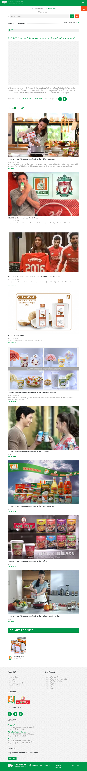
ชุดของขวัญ (49, 691)
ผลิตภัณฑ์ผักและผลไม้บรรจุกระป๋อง (56, 679)
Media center (72, 22)
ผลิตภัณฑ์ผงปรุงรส (51, 687)
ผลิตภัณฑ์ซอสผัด (51, 683)
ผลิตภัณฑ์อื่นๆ (50, 689)
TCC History (12, 679)
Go (72, 16)
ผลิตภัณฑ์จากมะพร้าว (52, 677)
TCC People (12, 681)
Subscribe (12, 758)
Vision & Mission (14, 677)
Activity (11, 687)
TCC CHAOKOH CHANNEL (32, 99)
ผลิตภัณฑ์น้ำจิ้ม (50, 685)
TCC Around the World (16, 683)
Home (65, 22)
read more (12, 168)
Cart (84, 8)
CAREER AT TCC (14, 685)
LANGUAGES (43, 12)
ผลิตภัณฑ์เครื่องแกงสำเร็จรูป (54, 681)
